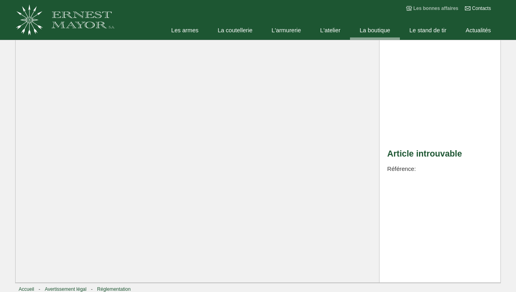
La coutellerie (234, 30)
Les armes (184, 30)
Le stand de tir (428, 30)
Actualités (478, 30)
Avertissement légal (66, 289)
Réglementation (113, 289)
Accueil (26, 289)
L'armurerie (286, 30)
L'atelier (330, 30)
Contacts (481, 8)
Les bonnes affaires (436, 8)
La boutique (375, 30)
